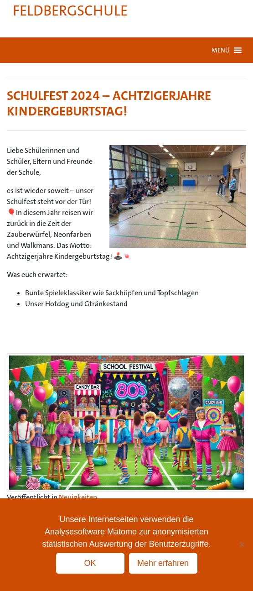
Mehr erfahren (163, 563)
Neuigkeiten (78, 497)
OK (90, 563)
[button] (221, 50)
